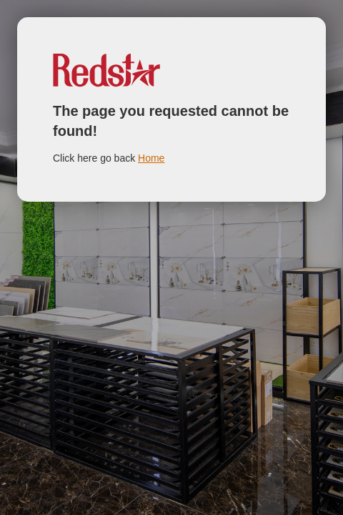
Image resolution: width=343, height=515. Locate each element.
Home (151, 158)
